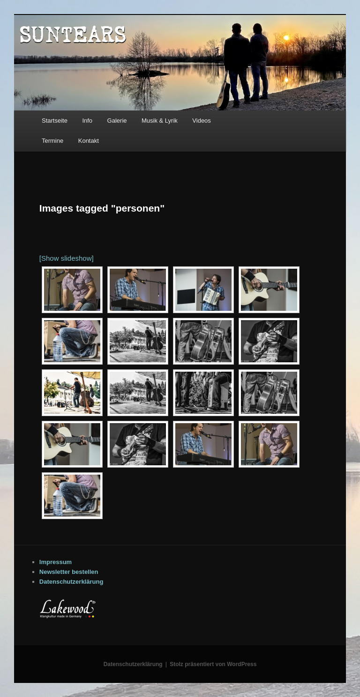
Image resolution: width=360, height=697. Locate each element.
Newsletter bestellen (68, 571)
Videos (201, 120)
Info (87, 120)
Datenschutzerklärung (71, 581)
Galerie (117, 120)
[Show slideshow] (66, 258)
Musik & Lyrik (160, 120)
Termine (52, 140)
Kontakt (88, 140)
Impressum (55, 561)
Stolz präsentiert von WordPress (213, 664)
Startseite (55, 120)
